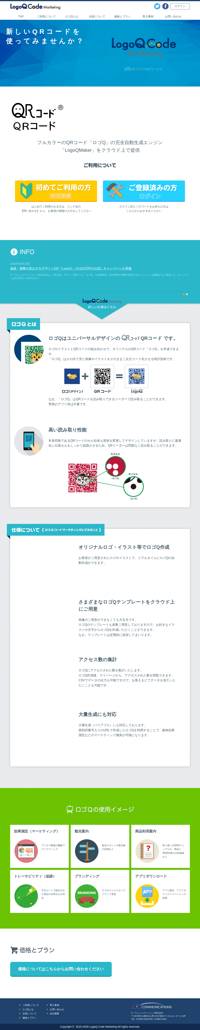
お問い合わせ (173, 16)
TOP (21, 16)
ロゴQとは (71, 16)
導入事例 (147, 16)
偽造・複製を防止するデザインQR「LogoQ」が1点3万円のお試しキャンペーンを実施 (70, 268)
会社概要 (54, 1013)
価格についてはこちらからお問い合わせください (61, 969)
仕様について (97, 16)
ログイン (180, 6)
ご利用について (46, 16)
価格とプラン (122, 16)
